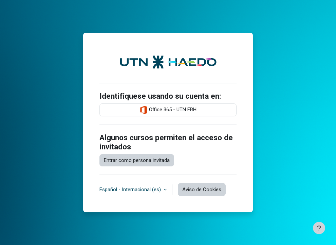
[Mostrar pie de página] (319, 228)
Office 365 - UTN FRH (168, 110)
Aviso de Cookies (201, 189)
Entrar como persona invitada (137, 160)
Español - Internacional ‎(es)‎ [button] (130, 189)
